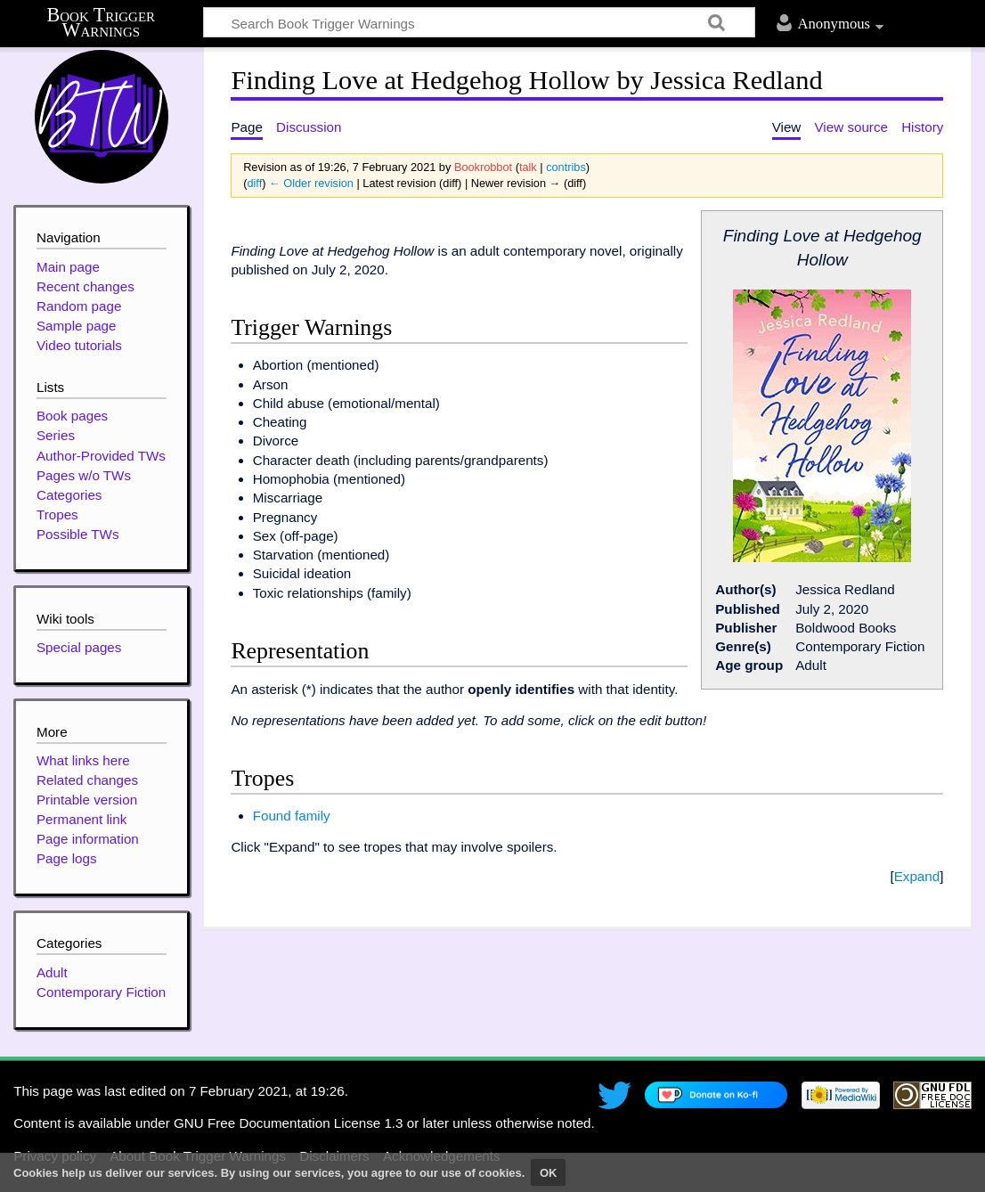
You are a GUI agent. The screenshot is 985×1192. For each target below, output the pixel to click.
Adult (52, 972)
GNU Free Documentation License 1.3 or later (311, 1123)
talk (528, 167)
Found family (291, 815)
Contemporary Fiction (101, 992)
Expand (917, 876)
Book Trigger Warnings (101, 22)
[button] (916, 876)
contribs (566, 167)
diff (254, 183)
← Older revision (311, 183)
